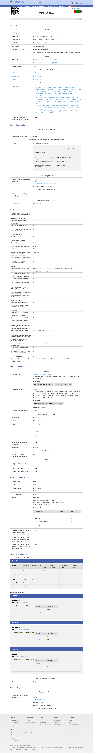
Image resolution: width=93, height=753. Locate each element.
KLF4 (36, 432)
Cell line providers (16, 733)
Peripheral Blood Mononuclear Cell (43, 374)
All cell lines (14, 722)
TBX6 (38, 640)
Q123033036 (37, 80)
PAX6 (38, 663)
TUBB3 (38, 667)
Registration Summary (76, 8)
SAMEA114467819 (38, 76)
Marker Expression (17, 561)
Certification (43, 722)
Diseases (13, 739)
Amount (61, 512)
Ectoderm (15, 649)
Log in (70, 720)
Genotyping (78, 19)
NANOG (14, 586)
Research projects (16, 735)
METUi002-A (37, 33)
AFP (37, 610)
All (13, 724)
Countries (14, 737)
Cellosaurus (15, 73)
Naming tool (57, 724)
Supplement (38, 512)
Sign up (71, 722)
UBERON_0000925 (24, 603)
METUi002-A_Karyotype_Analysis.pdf (45, 184)
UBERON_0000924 (24, 656)
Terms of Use (29, 733)
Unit (72, 512)
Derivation (45, 19)
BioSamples (15, 76)
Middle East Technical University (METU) (45, 59)
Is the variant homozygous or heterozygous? (43, 166)
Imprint (27, 735)
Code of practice (30, 722)
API (55, 726)
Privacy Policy (63, 6)
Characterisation (67, 19)
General (15, 19)
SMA (37, 637)
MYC (36, 436)
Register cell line (15, 720)
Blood (35, 390)
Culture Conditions (55, 19)
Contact (56, 728)
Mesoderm (15, 622)
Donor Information (25, 19)
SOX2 (36, 428)
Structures (57, 722)
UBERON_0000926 (24, 629)
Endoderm (15, 596)
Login (80, 2)
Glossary (42, 726)
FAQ (41, 720)
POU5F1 (37, 424)
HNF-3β (38, 613)
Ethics (36, 19)
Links (26, 724)
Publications (14, 741)
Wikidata (14, 80)
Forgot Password (74, 724)
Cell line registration (45, 724)
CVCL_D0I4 (36, 73)
